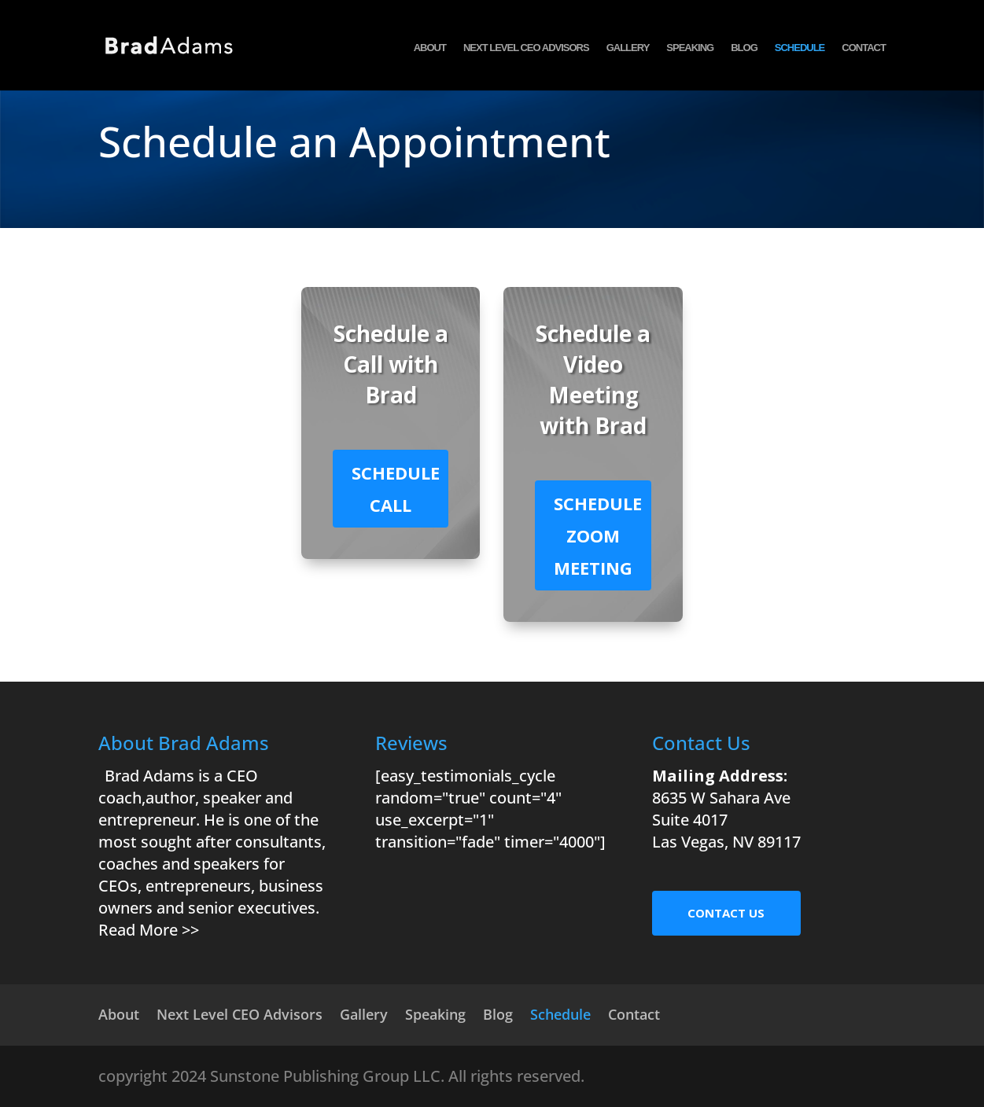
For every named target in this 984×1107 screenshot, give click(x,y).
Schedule (800, 51)
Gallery (628, 51)
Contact (864, 51)
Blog (744, 51)
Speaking (689, 51)
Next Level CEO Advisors (526, 51)
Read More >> (148, 929)
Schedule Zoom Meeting (598, 535)
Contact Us (726, 913)
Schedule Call (396, 489)
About (430, 51)
